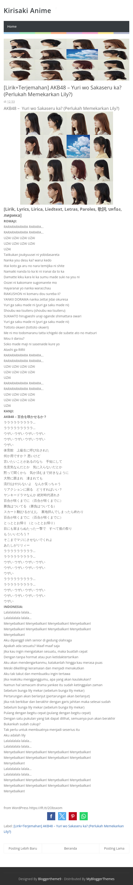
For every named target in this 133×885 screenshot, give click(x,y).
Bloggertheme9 (49, 879)
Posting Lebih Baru (23, 848)
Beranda (70, 848)
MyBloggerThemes (100, 879)
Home (12, 26)
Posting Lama (114, 848)
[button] (51, 816)
